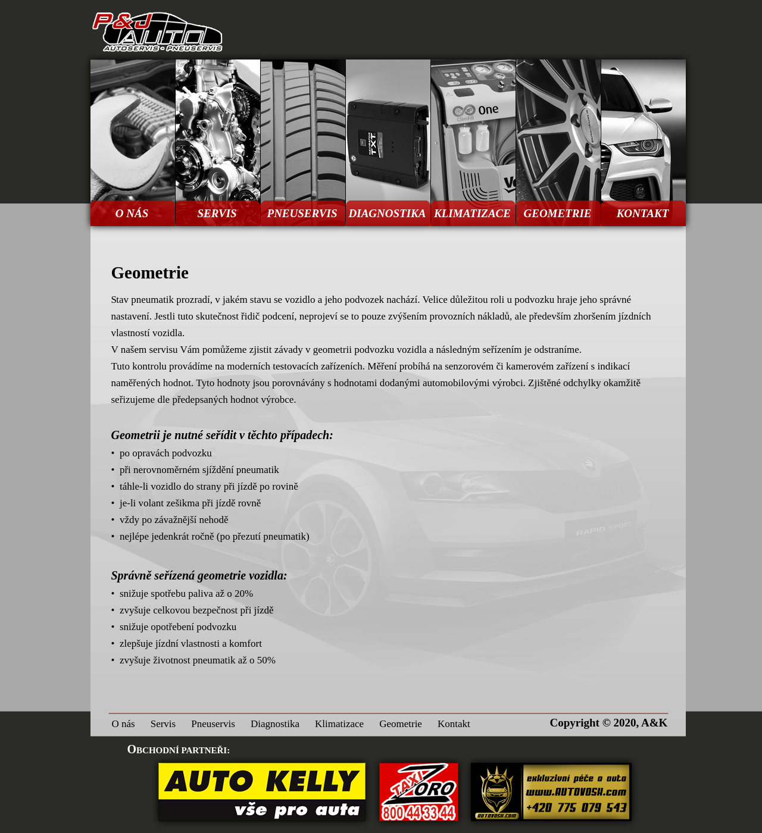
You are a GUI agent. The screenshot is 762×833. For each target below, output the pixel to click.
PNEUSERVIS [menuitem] (302, 213)
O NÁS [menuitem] (131, 213)
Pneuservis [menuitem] (213, 723)
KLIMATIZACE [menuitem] (472, 213)
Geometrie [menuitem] (400, 723)
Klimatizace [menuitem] (339, 723)
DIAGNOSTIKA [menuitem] (387, 213)
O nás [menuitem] (123, 723)
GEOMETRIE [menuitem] (557, 213)
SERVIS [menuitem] (216, 213)
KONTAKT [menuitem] (643, 213)
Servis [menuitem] (163, 723)
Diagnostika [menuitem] (275, 723)
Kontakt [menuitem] (454, 723)
